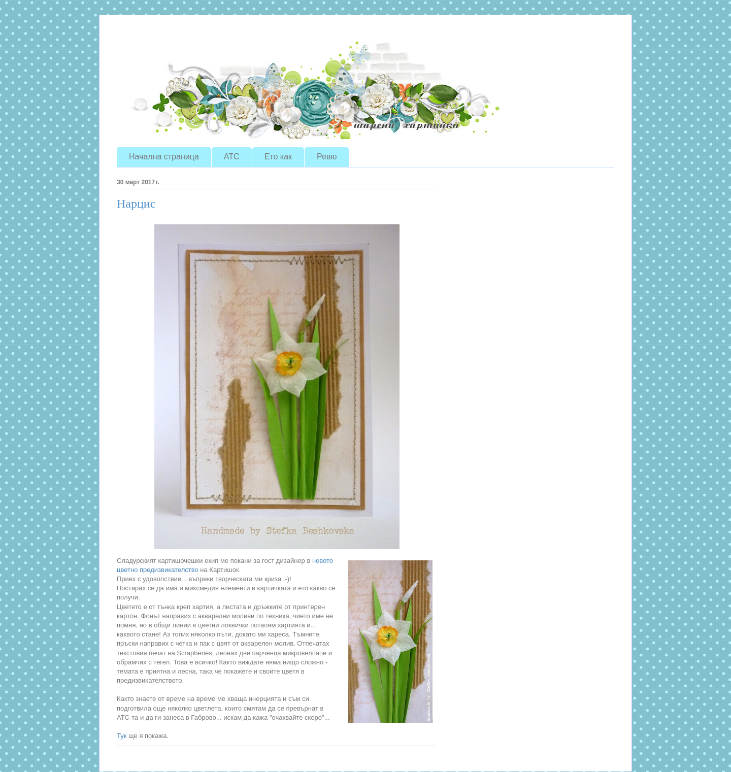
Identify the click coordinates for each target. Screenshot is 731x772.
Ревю (327, 156)
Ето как (278, 156)
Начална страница (164, 156)
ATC (232, 156)
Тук (121, 736)
